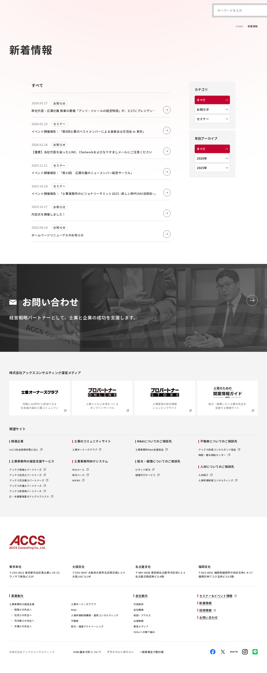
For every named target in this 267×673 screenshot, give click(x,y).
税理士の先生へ (23, 609)
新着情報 (205, 603)
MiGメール (80, 469)
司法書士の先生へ (24, 620)
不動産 (75, 621)
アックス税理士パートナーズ (27, 469)
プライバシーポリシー (120, 652)
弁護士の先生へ (23, 626)
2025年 (212, 168)
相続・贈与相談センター (214, 455)
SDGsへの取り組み (144, 632)
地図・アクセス (142, 615)
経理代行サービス (147, 475)
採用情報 (205, 610)
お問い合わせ (208, 617)
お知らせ (212, 109)
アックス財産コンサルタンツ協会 (219, 449)
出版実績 (139, 621)
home (239, 26)
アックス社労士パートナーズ (27, 475)
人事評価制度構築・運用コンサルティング (94, 615)
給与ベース (80, 475)
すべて (212, 100)
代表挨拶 (139, 604)
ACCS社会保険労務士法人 (25, 449)
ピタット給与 (144, 469)
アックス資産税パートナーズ (27, 491)
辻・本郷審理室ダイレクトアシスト (31, 496)
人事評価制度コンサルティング (217, 480)
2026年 (212, 158)
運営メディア (141, 626)
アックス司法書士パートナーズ (28, 480)
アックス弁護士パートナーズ (27, 485)
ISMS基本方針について (87, 652)
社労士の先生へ (23, 615)
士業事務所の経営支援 (21, 604)
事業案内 (17, 595)
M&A (74, 609)
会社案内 (141, 595)
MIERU (78, 480)
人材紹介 (205, 475)
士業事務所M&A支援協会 (151, 449)
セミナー (212, 119)
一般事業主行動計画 (151, 652)
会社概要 (139, 609)
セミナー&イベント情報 (216, 595)
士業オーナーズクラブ (86, 449)
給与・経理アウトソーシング (87, 626)
